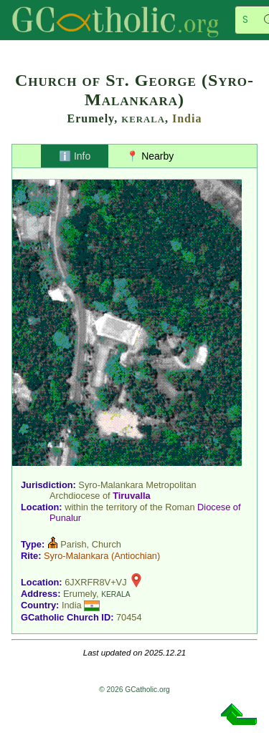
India (187, 118)
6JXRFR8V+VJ (95, 582)
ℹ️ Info (74, 156)
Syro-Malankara (76, 555)
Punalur (65, 517)
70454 (129, 617)
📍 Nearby (150, 156)
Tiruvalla (131, 495)
